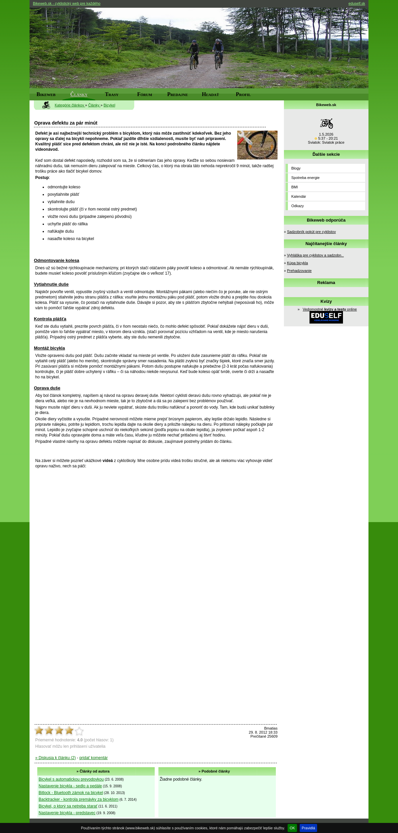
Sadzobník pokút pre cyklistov (311, 232)
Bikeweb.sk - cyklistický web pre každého (66, 3)
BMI (294, 187)
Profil (243, 94)
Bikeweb (46, 94)
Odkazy (297, 206)
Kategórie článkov (70, 105)
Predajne (177, 94)
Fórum (144, 94)
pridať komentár (93, 757)
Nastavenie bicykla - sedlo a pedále (70, 786)
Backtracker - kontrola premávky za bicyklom (78, 799)
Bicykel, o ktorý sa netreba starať (68, 806)
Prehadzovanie (299, 271)
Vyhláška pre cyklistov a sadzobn (315, 255)
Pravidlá (308, 828)
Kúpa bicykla (297, 263)
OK (292, 828)
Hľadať (210, 94)
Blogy (296, 168)
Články (78, 94)
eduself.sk (356, 3)
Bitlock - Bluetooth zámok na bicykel (71, 792)
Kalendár (298, 196)
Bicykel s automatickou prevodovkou (71, 779)
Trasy (112, 94)
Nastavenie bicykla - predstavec (67, 813)
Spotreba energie (305, 178)
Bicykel (109, 105)
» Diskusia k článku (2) (55, 757)
